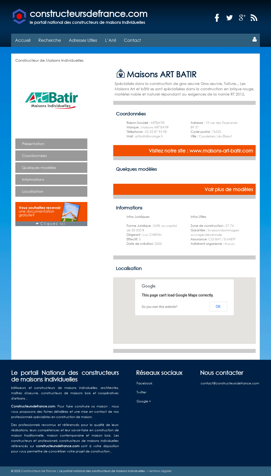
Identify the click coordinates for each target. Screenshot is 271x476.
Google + (144, 401)
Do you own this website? (160, 307)
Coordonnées (34, 155)
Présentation (33, 143)
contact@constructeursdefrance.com (230, 383)
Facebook (144, 383)
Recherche (49, 40)
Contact (132, 40)
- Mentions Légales (158, 471)
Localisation (32, 191)
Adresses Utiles (83, 40)
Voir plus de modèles (229, 189)
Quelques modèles (39, 167)
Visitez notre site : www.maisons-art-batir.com (201, 151)
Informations (33, 179)
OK (218, 306)
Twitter (141, 392)
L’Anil (110, 40)
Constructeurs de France (38, 471)
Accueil (22, 40)
